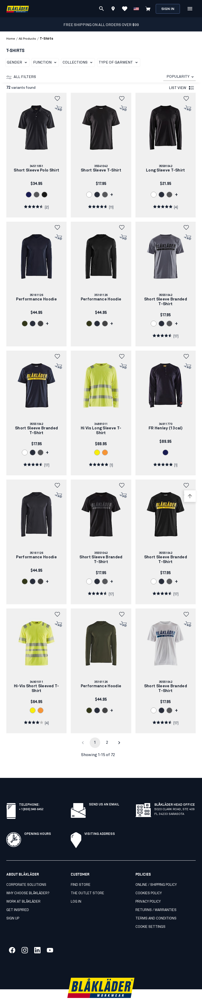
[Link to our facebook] (12, 938)
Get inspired (17, 898)
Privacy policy (148, 890)
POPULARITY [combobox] (177, 77)
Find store (80, 873)
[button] (58, 98)
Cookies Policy (148, 881)
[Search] (101, 8)
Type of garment (119, 62)
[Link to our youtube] (50, 938)
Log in (76, 890)
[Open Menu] (190, 8)
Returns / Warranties (155, 898)
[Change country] (136, 8)
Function (45, 62)
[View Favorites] (124, 8)
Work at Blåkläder (23, 890)
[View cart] (148, 8)
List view (182, 88)
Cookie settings (150, 915)
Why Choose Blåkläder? (27, 881)
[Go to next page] (119, 742)
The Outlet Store (87, 881)
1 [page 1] (95, 743)
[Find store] (113, 9)
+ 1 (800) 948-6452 (31, 797)
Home (10, 38)
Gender (18, 62)
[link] (36, 155)
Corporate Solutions (26, 873)
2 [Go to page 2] (107, 743)
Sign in (167, 9)
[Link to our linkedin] (37, 938)
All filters (21, 77)
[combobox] (179, 77)
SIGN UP (12, 907)
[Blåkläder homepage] (17, 8)
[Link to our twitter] (25, 938)
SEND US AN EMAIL (104, 793)
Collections (78, 62)
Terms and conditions (155, 907)
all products (27, 38)
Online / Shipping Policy (156, 873)
